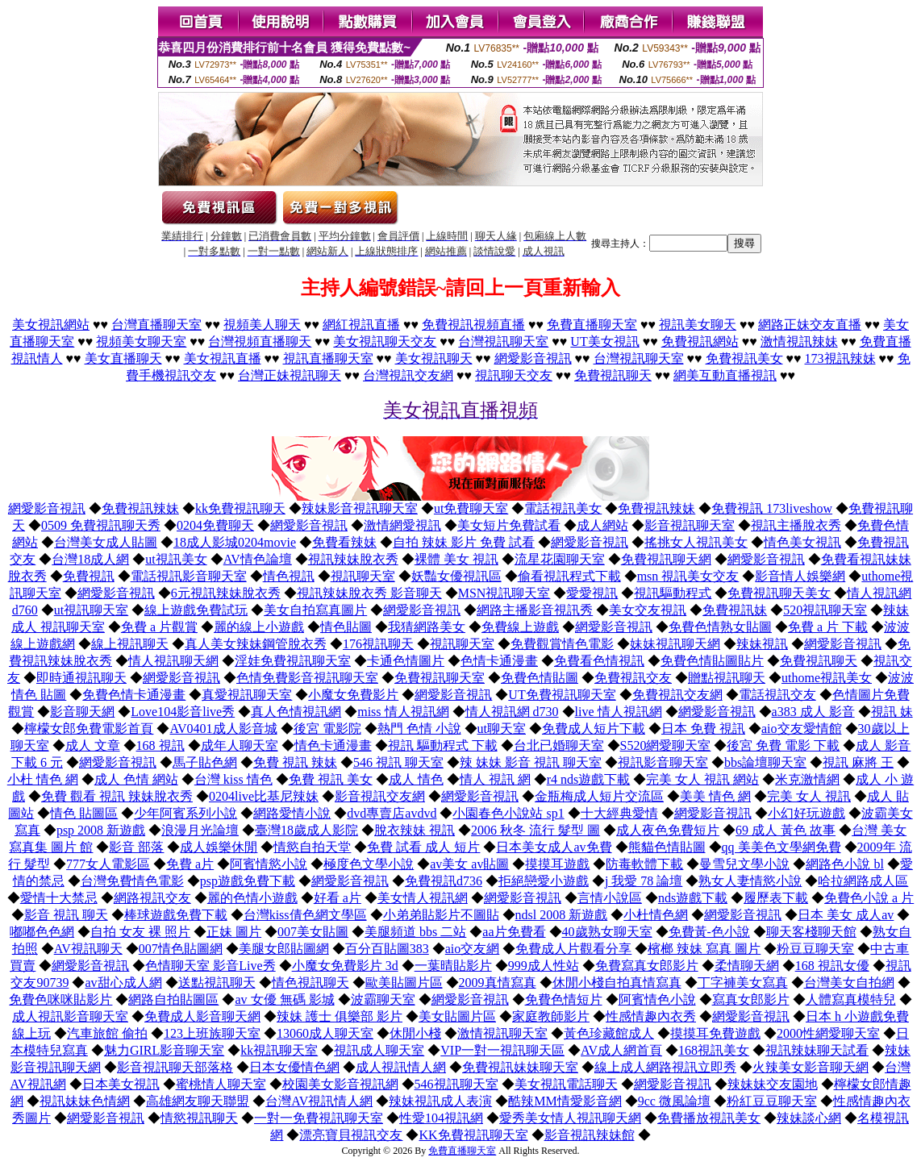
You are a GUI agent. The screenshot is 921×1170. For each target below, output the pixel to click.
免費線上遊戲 (520, 627)
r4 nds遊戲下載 (589, 779)
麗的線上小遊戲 (259, 627)
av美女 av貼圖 (469, 864)
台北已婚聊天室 (559, 745)
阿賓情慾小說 (268, 864)
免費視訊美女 (744, 358)
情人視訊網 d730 (512, 711)
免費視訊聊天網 (666, 559)
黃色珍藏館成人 (609, 1033)
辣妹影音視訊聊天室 (360, 508)
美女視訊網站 (51, 324)
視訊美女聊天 (697, 324)
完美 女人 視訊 (809, 796)
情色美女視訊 (802, 542)
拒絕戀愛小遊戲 (543, 881)
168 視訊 (160, 745)
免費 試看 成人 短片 (423, 847)
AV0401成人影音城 (223, 728)
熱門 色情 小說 (419, 728)
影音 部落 (136, 847)
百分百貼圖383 (387, 949)
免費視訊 (89, 576)
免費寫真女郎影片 (646, 965)
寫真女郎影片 (751, 999)
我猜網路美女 (426, 627)
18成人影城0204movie (234, 542)
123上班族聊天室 (212, 1033)
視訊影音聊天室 (663, 762)
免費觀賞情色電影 (562, 644)
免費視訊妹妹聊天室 (520, 1067)
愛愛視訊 (592, 593)
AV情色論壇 (257, 559)
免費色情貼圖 (539, 678)
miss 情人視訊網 (402, 711)
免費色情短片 (563, 999)
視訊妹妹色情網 (85, 1101)
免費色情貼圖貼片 (712, 661)
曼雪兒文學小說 (744, 864)
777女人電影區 (108, 864)
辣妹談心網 (809, 1118)
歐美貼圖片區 (404, 982)
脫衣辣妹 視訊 (414, 830)
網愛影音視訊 (533, 358)
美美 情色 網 (715, 796)
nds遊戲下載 (692, 898)
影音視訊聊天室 (689, 525)
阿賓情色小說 (657, 999)
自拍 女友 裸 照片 (140, 932)
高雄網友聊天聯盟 (197, 1101)
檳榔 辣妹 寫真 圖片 (704, 949)
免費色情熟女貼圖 (720, 627)
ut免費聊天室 (471, 508)
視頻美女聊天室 (141, 341)
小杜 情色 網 (42, 779)
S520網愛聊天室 (665, 745)
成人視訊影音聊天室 (70, 1016)
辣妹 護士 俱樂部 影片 (339, 1016)
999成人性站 (543, 965)
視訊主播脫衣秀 (796, 525)
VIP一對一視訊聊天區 (502, 1050)
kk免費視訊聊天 (240, 508)
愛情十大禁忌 (59, 898)
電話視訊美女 (563, 508)
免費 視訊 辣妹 (295, 762)
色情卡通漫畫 (499, 661)
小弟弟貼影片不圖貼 (441, 915)
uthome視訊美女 (826, 678)
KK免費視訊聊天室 (473, 1135)
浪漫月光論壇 (200, 830)
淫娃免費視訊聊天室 (293, 661)
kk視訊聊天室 (279, 1050)
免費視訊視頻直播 (473, 324)
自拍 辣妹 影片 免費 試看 (464, 542)
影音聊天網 (82, 711)
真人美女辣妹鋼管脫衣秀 (256, 644)
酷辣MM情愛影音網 (564, 1101)
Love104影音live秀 (183, 711)
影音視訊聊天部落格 (175, 1067)
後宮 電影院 (327, 728)
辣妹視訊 (762, 644)
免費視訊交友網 (677, 695)
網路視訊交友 (152, 898)
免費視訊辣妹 (140, 508)
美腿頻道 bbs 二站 (415, 932)
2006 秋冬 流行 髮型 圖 (535, 830)
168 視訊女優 (832, 965)
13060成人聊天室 (325, 1033)
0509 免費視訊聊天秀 (100, 525)
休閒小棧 (415, 1033)
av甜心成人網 (123, 982)
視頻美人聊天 (262, 324)
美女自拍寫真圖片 (315, 610)
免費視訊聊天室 (439, 678)
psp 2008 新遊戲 (100, 830)
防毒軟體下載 (644, 864)
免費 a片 (190, 864)
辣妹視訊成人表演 (440, 1101)
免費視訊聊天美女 (779, 593)
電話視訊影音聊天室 (189, 576)
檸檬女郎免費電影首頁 (88, 728)
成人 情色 (416, 779)
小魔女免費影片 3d (345, 965)
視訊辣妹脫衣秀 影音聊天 (369, 593)
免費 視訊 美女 (331, 779)
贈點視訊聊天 (726, 678)
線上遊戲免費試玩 (196, 610)
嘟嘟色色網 (42, 932)
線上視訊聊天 (130, 644)
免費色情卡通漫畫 (133, 695)
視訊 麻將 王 (858, 762)
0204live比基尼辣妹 (264, 796)
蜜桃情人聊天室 (221, 1084)
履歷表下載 (776, 898)
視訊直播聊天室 (328, 358)
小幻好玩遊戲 (806, 813)
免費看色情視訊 (599, 661)
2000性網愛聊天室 (828, 1033)
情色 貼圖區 (84, 813)
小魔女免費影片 (353, 695)
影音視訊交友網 (380, 796)
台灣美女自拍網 (849, 982)
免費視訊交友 (633, 678)
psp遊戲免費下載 (247, 881)
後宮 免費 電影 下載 (783, 745)
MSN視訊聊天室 (504, 593)
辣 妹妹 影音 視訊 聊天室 (531, 762)
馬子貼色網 (205, 762)
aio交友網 (472, 949)
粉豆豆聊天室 (815, 949)
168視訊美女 (713, 1050)
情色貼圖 (346, 627)
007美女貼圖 (312, 932)
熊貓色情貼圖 (667, 847)
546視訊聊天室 (456, 1084)
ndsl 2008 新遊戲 (561, 915)
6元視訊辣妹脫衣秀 (226, 593)
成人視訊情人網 (401, 1067)
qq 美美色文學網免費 (781, 847)
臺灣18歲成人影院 (306, 830)
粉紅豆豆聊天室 (772, 1101)
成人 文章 (92, 745)
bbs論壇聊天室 (765, 762)
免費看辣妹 (344, 542)
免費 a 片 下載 (828, 627)
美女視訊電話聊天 (566, 1084)
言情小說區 (609, 898)
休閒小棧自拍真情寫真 (616, 982)
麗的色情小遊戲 (252, 898)
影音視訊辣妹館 (589, 1135)
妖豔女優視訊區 (456, 576)
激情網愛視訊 (402, 525)
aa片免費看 (513, 932)
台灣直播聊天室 (156, 324)
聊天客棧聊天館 (811, 932)
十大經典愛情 (619, 813)
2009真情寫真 (497, 982)
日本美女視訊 (121, 1084)
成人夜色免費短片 (667, 830)
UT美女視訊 (604, 341)
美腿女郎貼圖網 (284, 949)
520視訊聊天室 (825, 610)
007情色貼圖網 (181, 949)
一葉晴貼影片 (453, 965)
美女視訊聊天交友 (384, 341)
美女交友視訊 (647, 610)
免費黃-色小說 (709, 932)
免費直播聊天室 (592, 324)
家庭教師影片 (551, 1016)
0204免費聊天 (215, 525)
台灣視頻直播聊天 (259, 341)
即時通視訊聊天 (81, 678)
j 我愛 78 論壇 (643, 881)
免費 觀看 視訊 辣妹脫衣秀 (117, 796)
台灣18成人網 (90, 559)
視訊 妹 (892, 711)
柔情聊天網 (747, 965)
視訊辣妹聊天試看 (817, 1050)
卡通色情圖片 (405, 661)
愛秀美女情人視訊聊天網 (570, 1118)
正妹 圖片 (233, 932)
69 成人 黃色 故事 (786, 830)
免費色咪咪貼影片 (60, 999)
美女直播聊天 (123, 358)
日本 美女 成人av (846, 915)
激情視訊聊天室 (502, 1033)
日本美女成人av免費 (553, 847)
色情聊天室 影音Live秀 (210, 965)
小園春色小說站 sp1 (508, 813)
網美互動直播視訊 (725, 375)
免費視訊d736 (443, 881)
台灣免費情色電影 (132, 881)
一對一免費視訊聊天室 (318, 1118)
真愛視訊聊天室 (247, 695)
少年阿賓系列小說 (185, 813)
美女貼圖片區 (457, 1016)
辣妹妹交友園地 (772, 1084)
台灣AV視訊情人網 (319, 1101)
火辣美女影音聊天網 (810, 1067)
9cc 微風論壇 (674, 1101)
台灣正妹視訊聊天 (289, 375)
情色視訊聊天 (310, 982)
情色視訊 (289, 576)
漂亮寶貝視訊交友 (350, 1135)
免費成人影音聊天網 (202, 1016)
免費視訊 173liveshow (771, 508)
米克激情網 (807, 779)
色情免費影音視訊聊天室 (307, 678)
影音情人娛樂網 (800, 576)
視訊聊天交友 (513, 375)
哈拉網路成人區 (863, 881)
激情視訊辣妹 (799, 341)
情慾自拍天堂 (312, 847)
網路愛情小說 (292, 813)
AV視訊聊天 (88, 949)
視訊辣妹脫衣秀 (353, 559)
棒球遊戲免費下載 (175, 915)
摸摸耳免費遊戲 (715, 1033)
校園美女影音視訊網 (340, 1084)
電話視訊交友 (777, 695)
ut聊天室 (501, 728)
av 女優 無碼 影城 (284, 999)
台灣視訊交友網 (408, 375)
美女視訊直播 (222, 358)
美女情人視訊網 (422, 898)
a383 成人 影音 (813, 711)
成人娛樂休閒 (218, 847)
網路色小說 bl (844, 864)
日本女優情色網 (294, 1067)
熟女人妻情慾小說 (750, 881)
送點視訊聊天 (217, 982)
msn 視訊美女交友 (688, 576)
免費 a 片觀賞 (159, 627)
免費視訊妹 (734, 610)
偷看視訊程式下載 (569, 576)
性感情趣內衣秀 (651, 1016)
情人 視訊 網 (495, 779)
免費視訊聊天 (613, 375)
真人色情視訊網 (296, 711)
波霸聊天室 (383, 999)
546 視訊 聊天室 (398, 762)
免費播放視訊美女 (709, 1118)
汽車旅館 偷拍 (107, 1033)
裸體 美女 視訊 (456, 559)
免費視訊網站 (700, 341)
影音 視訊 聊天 (66, 915)
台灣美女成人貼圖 (105, 542)
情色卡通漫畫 (333, 745)
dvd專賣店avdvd (391, 813)
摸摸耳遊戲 (557, 864)
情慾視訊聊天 (199, 1118)
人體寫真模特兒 (851, 999)
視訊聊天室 (363, 576)
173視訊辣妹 (840, 358)
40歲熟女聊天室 (607, 932)
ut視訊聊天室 (91, 610)
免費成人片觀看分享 (573, 949)
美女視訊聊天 (434, 358)
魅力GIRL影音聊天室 (164, 1050)
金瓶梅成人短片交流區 (599, 796)
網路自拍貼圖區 (173, 999)
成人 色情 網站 (136, 779)
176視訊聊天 (378, 644)
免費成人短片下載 (593, 728)
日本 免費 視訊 (703, 728)
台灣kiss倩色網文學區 (305, 915)
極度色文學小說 (368, 864)
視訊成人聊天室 (379, 1050)
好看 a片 (337, 898)
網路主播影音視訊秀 (535, 610)
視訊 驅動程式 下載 (443, 745)
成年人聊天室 (239, 745)
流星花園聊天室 (560, 559)
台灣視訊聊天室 (503, 341)
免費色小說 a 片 (869, 898)
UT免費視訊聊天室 (561, 695)
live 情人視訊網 (618, 711)
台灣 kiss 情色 (233, 779)
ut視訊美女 (175, 559)
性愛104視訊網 (441, 1118)
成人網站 (602, 525)
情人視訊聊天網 (173, 661)
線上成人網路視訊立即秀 (665, 1067)
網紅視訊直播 (361, 324)
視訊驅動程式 (672, 593)
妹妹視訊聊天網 (675, 644)
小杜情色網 (655, 915)
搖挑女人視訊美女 (696, 542)
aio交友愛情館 (801, 728)
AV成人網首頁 (621, 1050)
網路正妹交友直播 (809, 324)
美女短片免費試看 (509, 525)
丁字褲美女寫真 (743, 982)
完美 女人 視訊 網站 (702, 779)
